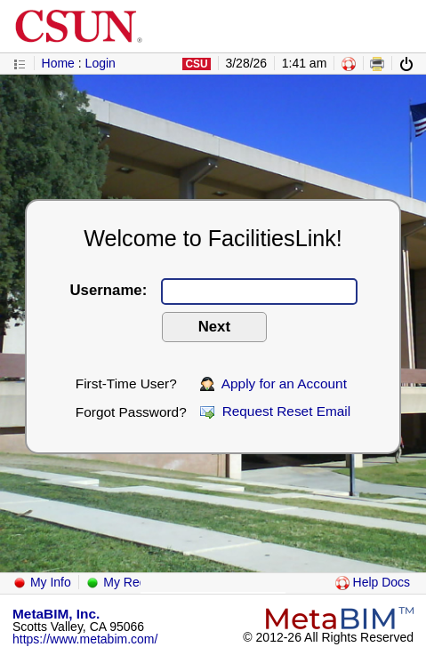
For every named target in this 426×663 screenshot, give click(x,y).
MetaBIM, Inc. (56, 613)
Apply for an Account (273, 383)
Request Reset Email (275, 411)
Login (100, 63)
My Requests (130, 582)
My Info (41, 582)
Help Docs (372, 582)
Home (58, 63)
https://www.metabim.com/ (84, 639)
